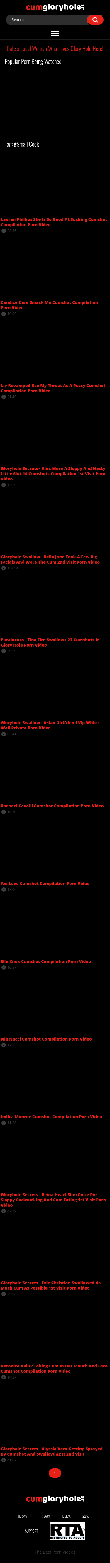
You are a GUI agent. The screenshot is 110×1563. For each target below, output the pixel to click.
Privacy (44, 1516)
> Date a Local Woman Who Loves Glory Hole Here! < (55, 48)
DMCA (66, 1516)
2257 (85, 1516)
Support (31, 1531)
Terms (22, 1516)
